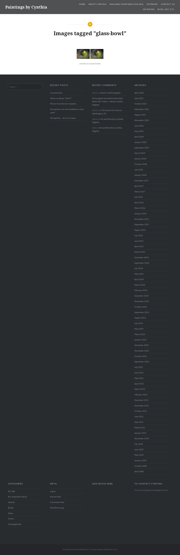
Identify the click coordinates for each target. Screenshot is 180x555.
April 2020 (139, 136)
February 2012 (140, 394)
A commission (56, 93)
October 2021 (140, 103)
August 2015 (140, 230)
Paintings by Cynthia (26, 7)
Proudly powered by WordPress (76, 549)
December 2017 (141, 180)
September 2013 (141, 312)
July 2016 (138, 197)
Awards (11, 502)
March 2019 (139, 153)
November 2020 (141, 120)
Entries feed (55, 496)
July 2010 (138, 444)
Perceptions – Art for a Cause (63, 118)
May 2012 (138, 378)
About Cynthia (97, 4)
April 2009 (139, 471)
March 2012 (139, 389)
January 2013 (140, 339)
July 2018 (138, 169)
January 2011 (140, 433)
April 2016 (139, 202)
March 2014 (139, 285)
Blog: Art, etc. (166, 9)
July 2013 (138, 323)
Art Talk (11, 491)
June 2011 (138, 416)
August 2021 (140, 115)
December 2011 (141, 400)
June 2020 (138, 126)
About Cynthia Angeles (111, 93)
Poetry (11, 518)
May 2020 (138, 131)
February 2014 (140, 290)
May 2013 (138, 329)
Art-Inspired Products (17, 496)
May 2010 (138, 455)
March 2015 (139, 252)
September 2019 (141, 148)
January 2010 (140, 460)
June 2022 (138, 98)
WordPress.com (110, 549)
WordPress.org (57, 508)
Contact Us (168, 4)
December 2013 (141, 296)
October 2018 (140, 164)
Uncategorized (14, 524)
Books (11, 508)
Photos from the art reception (63, 103)
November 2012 (141, 351)
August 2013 (140, 318)
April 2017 (139, 186)
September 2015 (141, 224)
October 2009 (140, 466)
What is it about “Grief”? (61, 98)
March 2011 (139, 427)
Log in (52, 491)
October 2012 (140, 356)
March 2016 (139, 208)
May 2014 (138, 274)
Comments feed (57, 502)
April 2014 (139, 279)
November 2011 (141, 405)
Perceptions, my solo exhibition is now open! (67, 111)
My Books (149, 9)
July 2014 (138, 268)
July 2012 (138, 367)
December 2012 (141, 345)
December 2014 (141, 257)
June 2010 (138, 449)
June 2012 (138, 372)
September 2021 (141, 109)
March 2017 (139, 191)
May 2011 (138, 422)
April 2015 (139, 246)
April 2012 (139, 383)
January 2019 (140, 158)
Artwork (152, 4)
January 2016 (140, 213)
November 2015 (141, 219)
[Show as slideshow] (90, 64)
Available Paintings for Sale (126, 4)
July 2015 (138, 235)
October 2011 (140, 411)
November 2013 (141, 301)
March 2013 (139, 334)
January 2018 (140, 175)
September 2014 (141, 263)
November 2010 (141, 438)
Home (82, 4)
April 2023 (139, 93)
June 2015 (138, 241)
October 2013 (140, 307)
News (10, 513)
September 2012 (141, 361)
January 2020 (140, 142)
